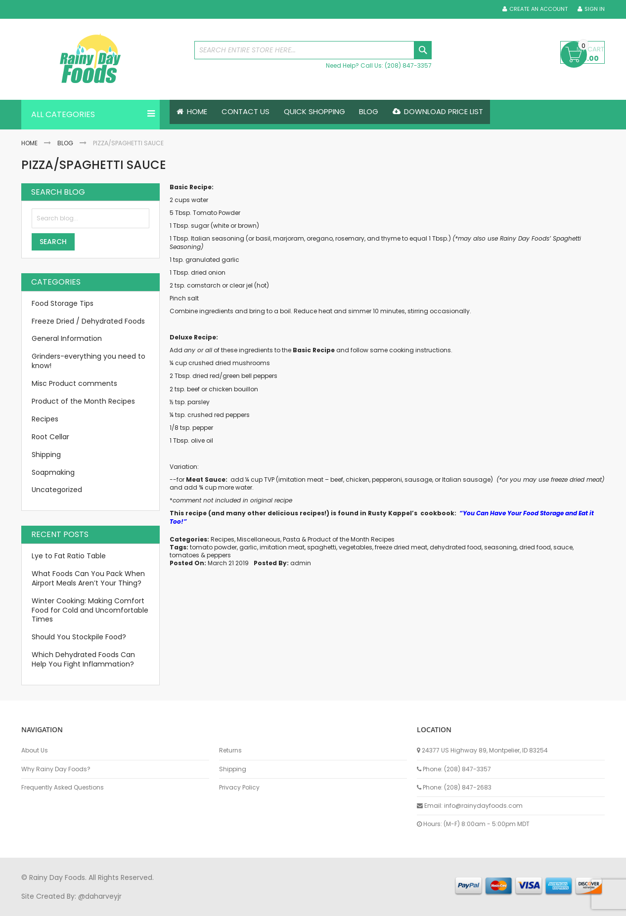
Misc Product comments (74, 383)
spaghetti (321, 547)
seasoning (500, 547)
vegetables (355, 547)
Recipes (222, 539)
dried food (535, 547)
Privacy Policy (239, 787)
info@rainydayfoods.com (483, 805)
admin (300, 563)
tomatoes (184, 555)
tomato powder (213, 547)
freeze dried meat (401, 547)
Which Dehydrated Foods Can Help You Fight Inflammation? (83, 659)
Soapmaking (53, 472)
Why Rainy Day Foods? (55, 769)
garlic (248, 547)
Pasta (291, 539)
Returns (230, 750)
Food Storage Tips (62, 303)
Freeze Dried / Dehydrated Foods (88, 321)
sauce (563, 547)
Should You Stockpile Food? (79, 637)
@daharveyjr (100, 896)
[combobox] (313, 50)
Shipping (46, 454)
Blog (65, 143)
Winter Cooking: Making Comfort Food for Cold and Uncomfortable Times (90, 610)
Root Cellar (50, 437)
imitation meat (282, 547)
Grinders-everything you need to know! (88, 361)
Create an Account (538, 9)
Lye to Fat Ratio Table (69, 556)
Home (29, 143)
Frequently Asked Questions (62, 787)
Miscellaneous (258, 539)
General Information (67, 339)
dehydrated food (456, 547)
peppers (219, 555)
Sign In (594, 9)
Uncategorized (57, 490)
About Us (34, 750)
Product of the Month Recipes (351, 539)
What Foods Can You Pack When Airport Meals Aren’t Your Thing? (88, 578)
